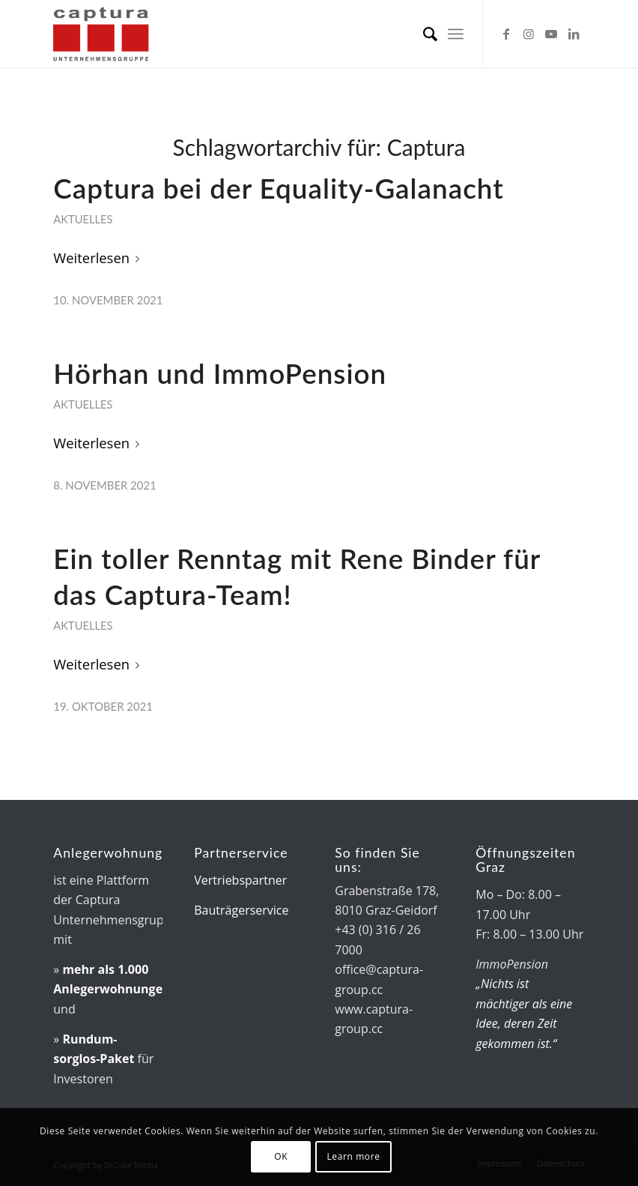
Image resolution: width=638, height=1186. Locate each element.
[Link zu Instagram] (528, 33)
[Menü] (456, 33)
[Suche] (422, 33)
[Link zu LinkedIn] (573, 33)
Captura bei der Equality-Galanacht (278, 188)
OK (281, 1156)
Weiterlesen (99, 257)
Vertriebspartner (240, 880)
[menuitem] (422, 33)
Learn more (353, 1156)
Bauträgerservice (241, 910)
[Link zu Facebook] (506, 33)
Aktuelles (82, 219)
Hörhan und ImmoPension (219, 373)
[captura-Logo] (126, 33)
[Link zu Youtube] (551, 33)
